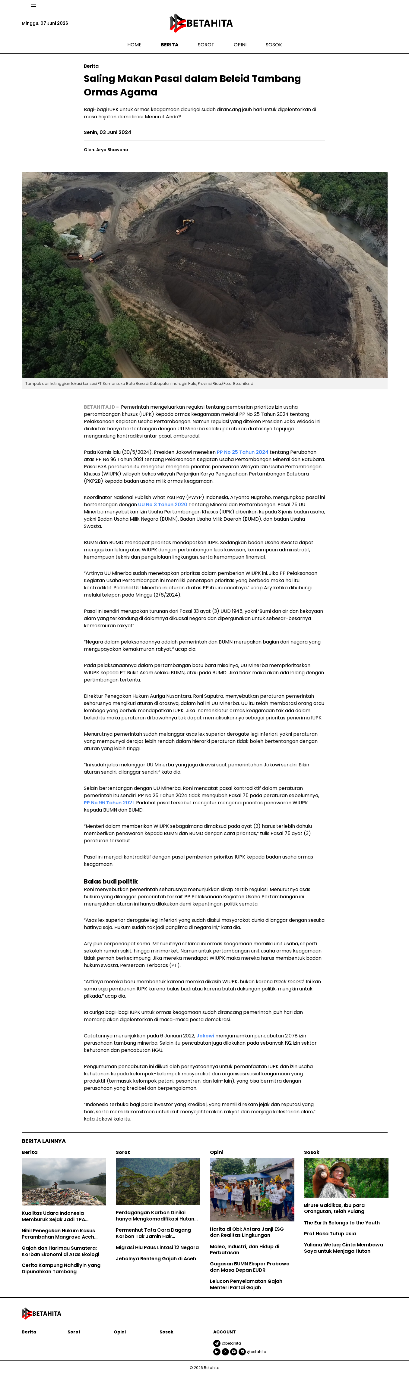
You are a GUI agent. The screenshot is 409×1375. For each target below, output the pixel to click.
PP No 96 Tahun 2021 (109, 802)
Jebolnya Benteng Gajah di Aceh (156, 1258)
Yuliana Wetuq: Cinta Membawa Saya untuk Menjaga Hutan (343, 1248)
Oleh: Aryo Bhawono (106, 150)
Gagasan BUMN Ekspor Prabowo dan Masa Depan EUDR (250, 1267)
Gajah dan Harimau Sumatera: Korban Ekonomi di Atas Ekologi (60, 1251)
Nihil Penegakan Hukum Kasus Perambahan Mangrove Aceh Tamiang (58, 1237)
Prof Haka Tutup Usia (330, 1233)
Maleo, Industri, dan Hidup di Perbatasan (244, 1249)
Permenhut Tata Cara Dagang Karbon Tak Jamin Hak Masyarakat (153, 1236)
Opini (240, 44)
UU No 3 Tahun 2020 (162, 504)
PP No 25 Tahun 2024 (242, 452)
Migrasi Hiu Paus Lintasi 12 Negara (157, 1247)
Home (134, 44)
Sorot (206, 44)
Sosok (274, 44)
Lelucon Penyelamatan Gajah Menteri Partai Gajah (246, 1284)
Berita (170, 44)
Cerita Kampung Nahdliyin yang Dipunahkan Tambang (61, 1268)
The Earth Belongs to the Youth (342, 1222)
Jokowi (205, 1035)
